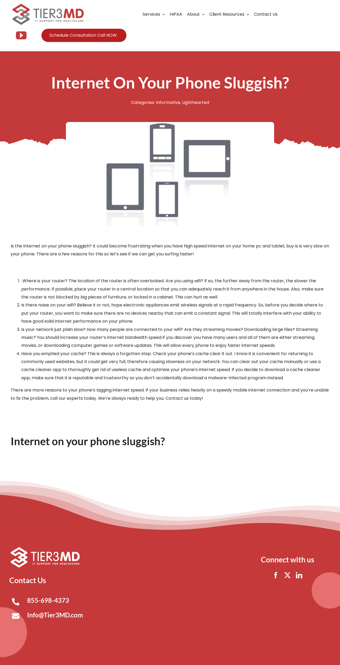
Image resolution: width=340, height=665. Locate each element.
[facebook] (276, 575)
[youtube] (21, 35)
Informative (168, 102)
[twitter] (287, 575)
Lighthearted (195, 102)
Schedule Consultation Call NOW (83, 35)
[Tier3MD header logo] (48, 6)
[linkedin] (299, 575)
